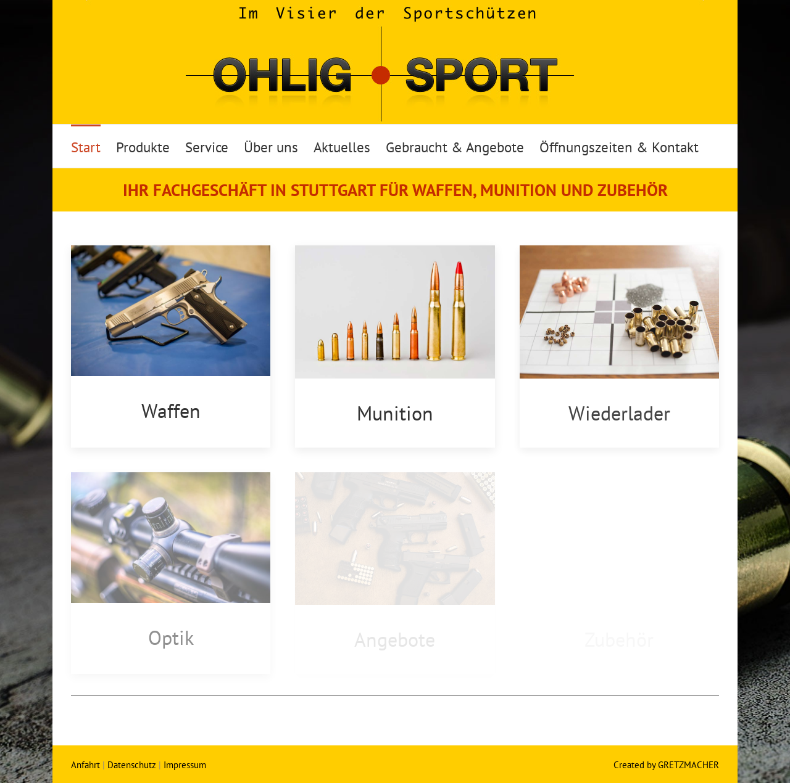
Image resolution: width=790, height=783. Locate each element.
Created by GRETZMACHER (666, 765)
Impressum (185, 765)
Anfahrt (85, 765)
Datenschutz (131, 765)
